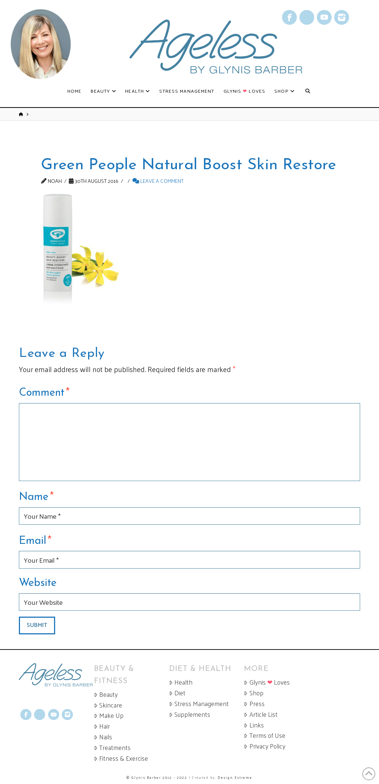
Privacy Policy (264, 746)
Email (35, 540)
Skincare (108, 705)
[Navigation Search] (307, 91)
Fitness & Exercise (121, 758)
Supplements (189, 714)
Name (36, 496)
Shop (253, 693)
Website (38, 583)
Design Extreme (235, 777)
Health (180, 682)
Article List (260, 714)
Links (254, 725)
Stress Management (199, 703)
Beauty (106, 694)
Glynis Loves (266, 682)
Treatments (112, 747)
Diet (177, 693)
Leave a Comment (158, 180)
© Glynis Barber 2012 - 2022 (157, 777)
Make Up (109, 715)
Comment (44, 391)
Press (254, 703)
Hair (102, 726)
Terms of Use (264, 735)
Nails (103, 737)
